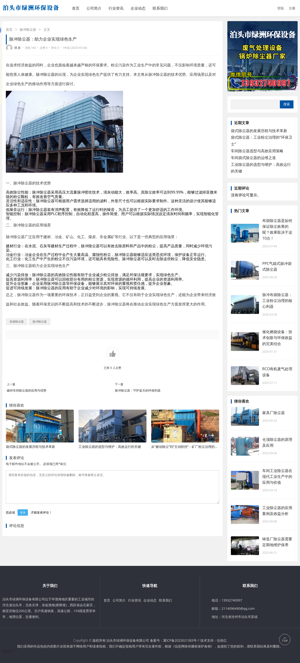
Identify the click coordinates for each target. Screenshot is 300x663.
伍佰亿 (222, 640)
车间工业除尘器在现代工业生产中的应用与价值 (277, 476)
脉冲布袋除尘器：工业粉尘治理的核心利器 (277, 300)
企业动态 (138, 8)
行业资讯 (116, 8)
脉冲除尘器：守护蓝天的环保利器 (138, 390)
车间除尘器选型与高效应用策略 (257, 150)
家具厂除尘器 (273, 412)
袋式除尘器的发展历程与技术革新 (30, 446)
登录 (23, 518)
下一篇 (119, 384)
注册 (292, 8)
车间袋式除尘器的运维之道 (253, 157)
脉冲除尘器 (28, 29)
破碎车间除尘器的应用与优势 (26, 390)
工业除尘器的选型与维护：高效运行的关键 (110, 446)
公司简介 (93, 8)
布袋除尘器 (17, 322)
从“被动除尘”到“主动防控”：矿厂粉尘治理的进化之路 (189, 446)
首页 (75, 8)
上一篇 (11, 384)
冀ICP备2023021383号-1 (181, 640)
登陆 (280, 8)
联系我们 (160, 8)
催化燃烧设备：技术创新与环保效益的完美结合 (277, 337)
